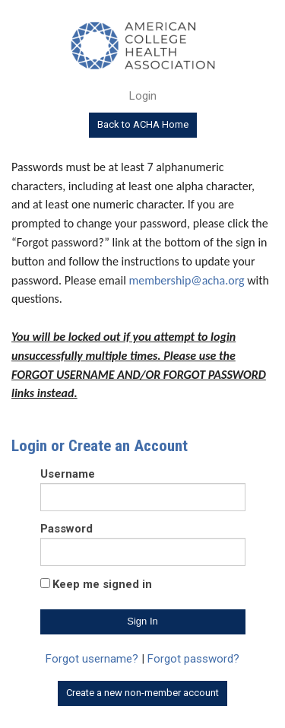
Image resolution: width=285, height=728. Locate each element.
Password (66, 529)
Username (67, 474)
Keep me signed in (102, 584)
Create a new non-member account (142, 692)
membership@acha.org (186, 280)
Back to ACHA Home (142, 124)
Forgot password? (193, 659)
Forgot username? (92, 659)
